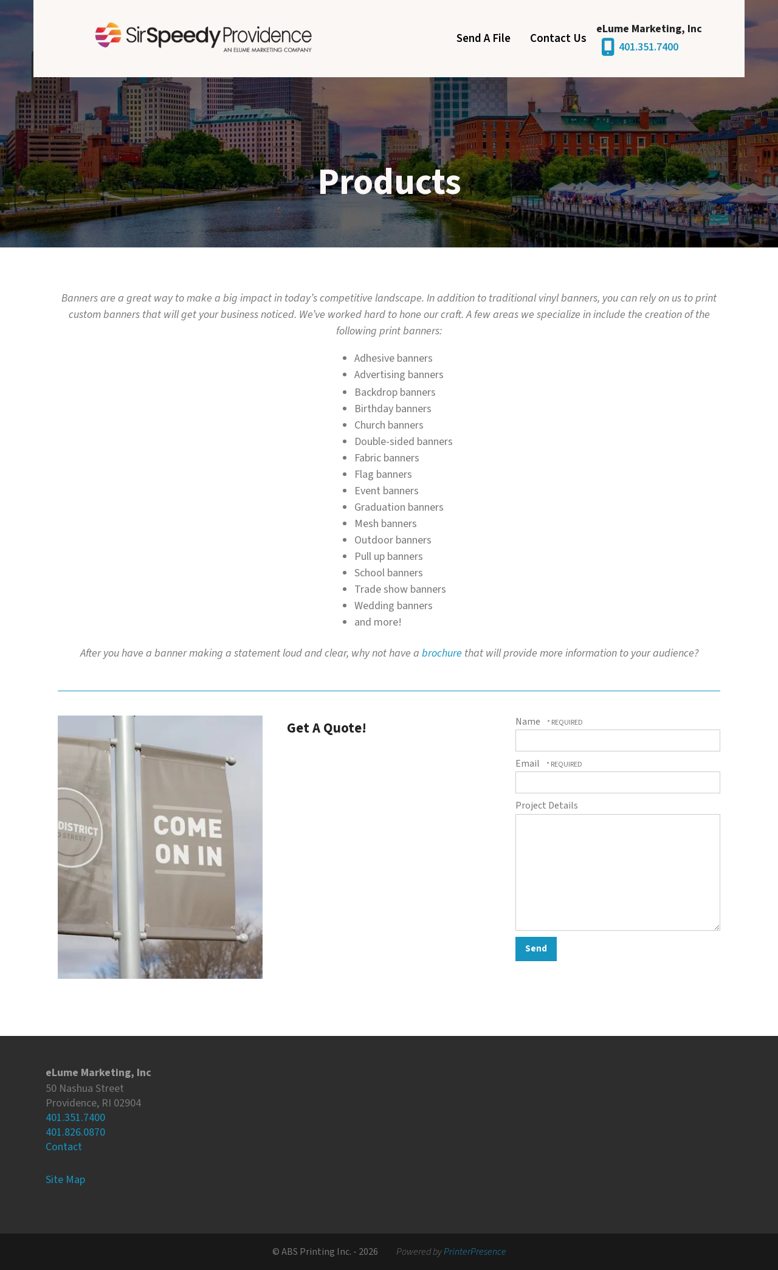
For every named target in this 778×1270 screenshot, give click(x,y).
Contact (64, 1146)
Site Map (65, 1179)
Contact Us (558, 38)
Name (528, 721)
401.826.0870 (75, 1132)
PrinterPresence (475, 1251)
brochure (442, 653)
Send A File (483, 38)
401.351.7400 (648, 47)
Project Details (546, 805)
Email (528, 763)
